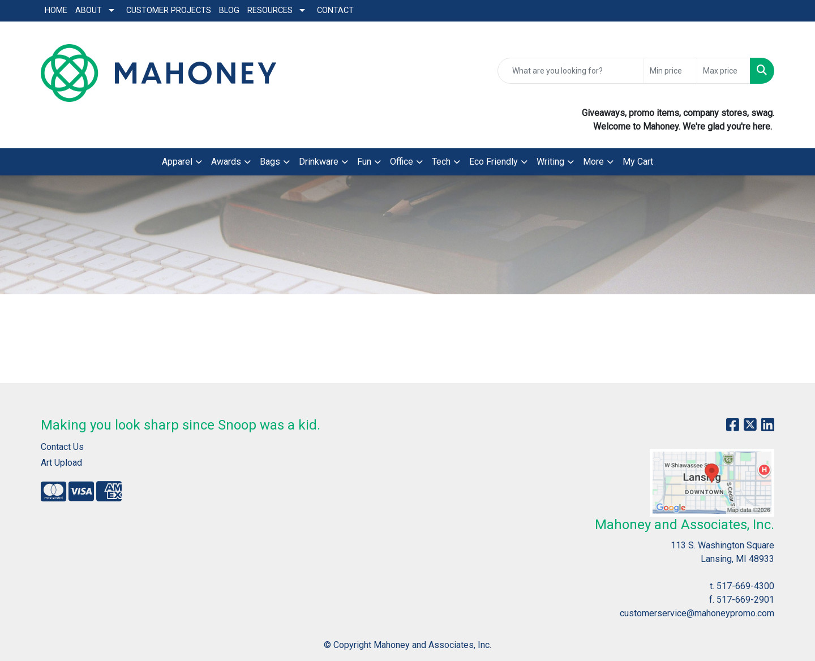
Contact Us (62, 446)
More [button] (593, 161)
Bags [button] (270, 161)
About (88, 10)
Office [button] (401, 161)
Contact (335, 10)
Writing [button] (550, 161)
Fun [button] (364, 161)
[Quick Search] (570, 71)
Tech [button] (441, 161)
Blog (229, 10)
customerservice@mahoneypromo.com (697, 613)
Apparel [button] (177, 161)
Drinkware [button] (318, 161)
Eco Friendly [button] (493, 161)
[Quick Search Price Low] (670, 71)
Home (56, 10)
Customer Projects (168, 10)
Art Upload (61, 462)
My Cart (638, 161)
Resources (270, 10)
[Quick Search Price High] (723, 71)
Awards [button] (226, 161)
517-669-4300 (745, 586)
